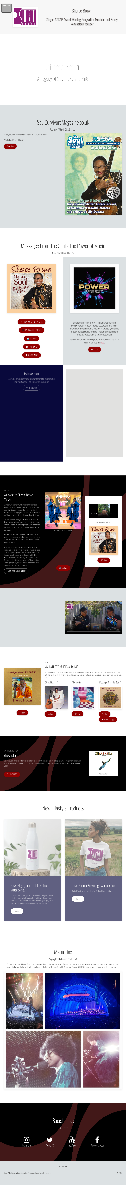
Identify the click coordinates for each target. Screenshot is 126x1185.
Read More (10, 146)
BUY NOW (103, 560)
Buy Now (63, 568)
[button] (6, 8)
